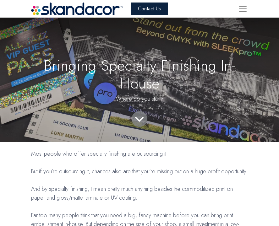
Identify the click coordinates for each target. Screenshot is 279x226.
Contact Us (149, 8)
